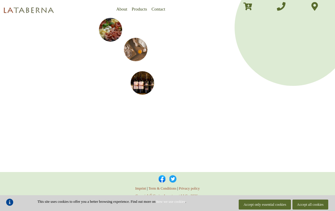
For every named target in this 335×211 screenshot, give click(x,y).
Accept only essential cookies (264, 205)
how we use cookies (170, 202)
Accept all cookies (310, 205)
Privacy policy (189, 188)
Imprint (140, 188)
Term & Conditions (162, 188)
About (121, 9)
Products (139, 9)
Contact (158, 9)
